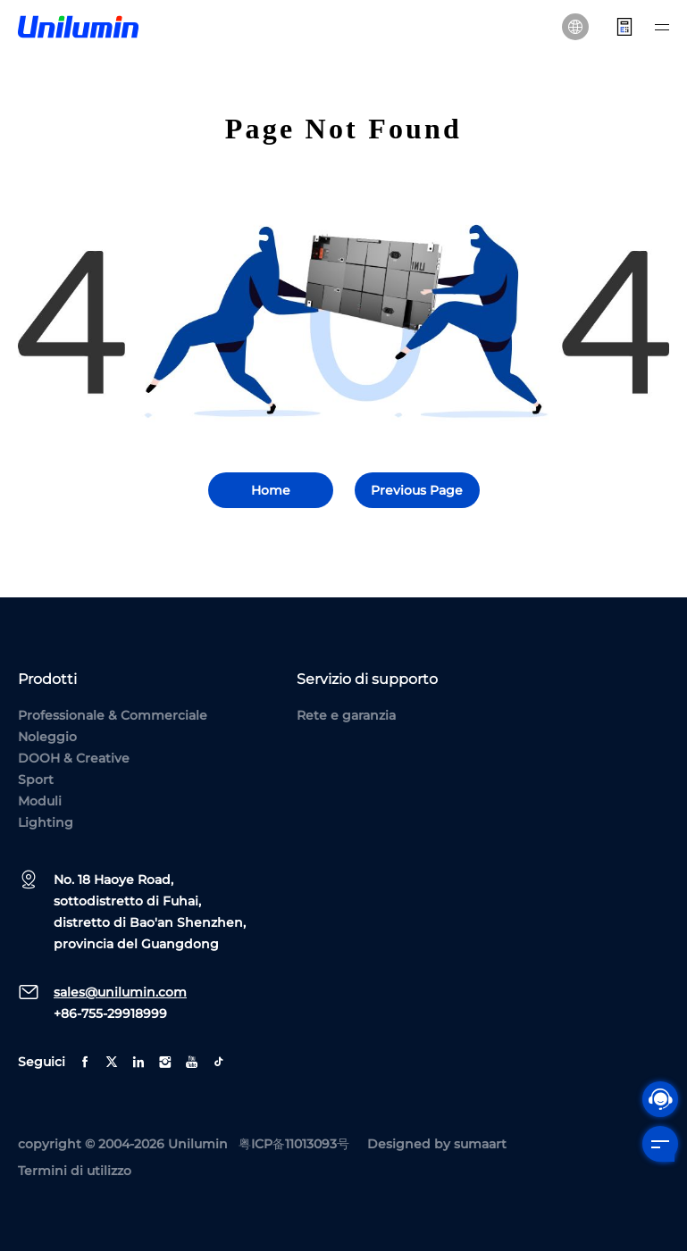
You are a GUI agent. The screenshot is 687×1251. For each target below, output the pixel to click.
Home (270, 490)
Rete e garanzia (346, 715)
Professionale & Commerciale (112, 715)
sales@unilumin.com (120, 992)
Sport (36, 779)
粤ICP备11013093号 (294, 1144)
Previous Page (417, 490)
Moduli (40, 801)
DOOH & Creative (74, 758)
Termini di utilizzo (74, 1171)
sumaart (480, 1144)
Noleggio (47, 737)
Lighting (45, 822)
